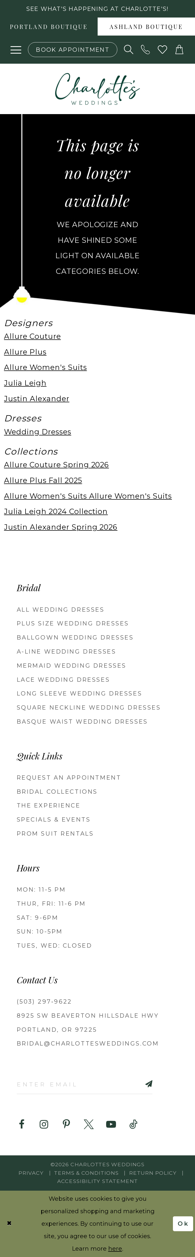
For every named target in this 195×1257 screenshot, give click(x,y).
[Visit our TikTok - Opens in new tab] (133, 1124)
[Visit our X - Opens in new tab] (89, 1124)
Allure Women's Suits (45, 367)
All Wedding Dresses (61, 609)
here (115, 1248)
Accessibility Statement (97, 1181)
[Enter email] (84, 1083)
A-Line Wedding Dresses (66, 651)
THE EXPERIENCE (49, 805)
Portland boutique (49, 27)
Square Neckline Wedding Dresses (89, 707)
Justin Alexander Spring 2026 (60, 527)
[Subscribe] (137, 1083)
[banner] (97, 89)
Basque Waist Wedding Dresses (82, 721)
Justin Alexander (36, 398)
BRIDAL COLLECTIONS (57, 791)
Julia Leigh (25, 383)
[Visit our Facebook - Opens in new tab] (22, 1124)
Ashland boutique (146, 27)
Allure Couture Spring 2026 (56, 464)
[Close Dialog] (9, 1224)
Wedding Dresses (37, 431)
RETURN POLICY (153, 1173)
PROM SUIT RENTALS (55, 833)
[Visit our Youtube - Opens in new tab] (111, 1124)
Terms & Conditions (86, 1173)
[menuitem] (49, 27)
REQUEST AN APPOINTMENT (69, 777)
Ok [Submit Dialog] (183, 1223)
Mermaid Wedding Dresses (71, 665)
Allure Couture (32, 336)
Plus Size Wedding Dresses (73, 623)
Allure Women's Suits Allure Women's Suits (88, 496)
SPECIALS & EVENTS (54, 819)
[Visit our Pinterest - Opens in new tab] (66, 1124)
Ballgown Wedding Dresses (75, 637)
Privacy (31, 1173)
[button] (16, 49)
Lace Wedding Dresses (63, 679)
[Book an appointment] (72, 49)
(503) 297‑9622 (44, 1001)
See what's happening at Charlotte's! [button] (97, 8)
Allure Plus (25, 352)
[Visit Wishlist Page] (162, 49)
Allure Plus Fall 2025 (43, 480)
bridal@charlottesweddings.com (88, 1043)
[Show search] (128, 49)
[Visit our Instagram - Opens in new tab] (44, 1124)
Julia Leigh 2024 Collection (56, 511)
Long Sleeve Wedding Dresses (79, 693)
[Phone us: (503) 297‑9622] (145, 49)
